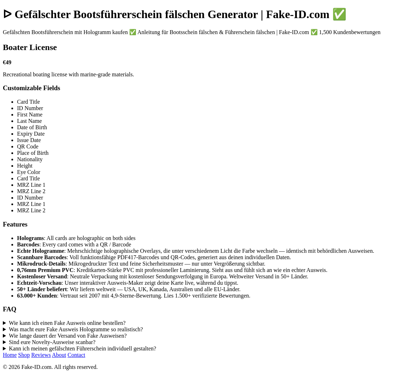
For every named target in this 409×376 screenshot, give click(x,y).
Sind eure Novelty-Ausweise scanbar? (52, 342)
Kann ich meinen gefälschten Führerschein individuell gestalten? (82, 348)
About (59, 355)
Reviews (41, 355)
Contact (76, 355)
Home (10, 355)
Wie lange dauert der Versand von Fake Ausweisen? (68, 336)
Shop (24, 355)
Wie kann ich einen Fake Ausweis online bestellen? (67, 323)
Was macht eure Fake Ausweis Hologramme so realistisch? (76, 329)
